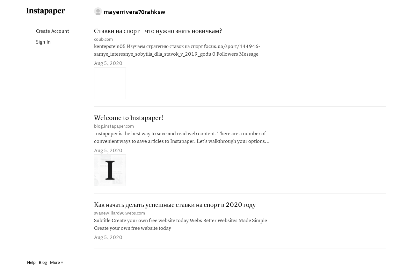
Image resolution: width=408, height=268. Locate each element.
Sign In (38, 42)
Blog (43, 262)
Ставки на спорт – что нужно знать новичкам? (158, 31)
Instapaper (46, 11)
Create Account (47, 31)
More (56, 262)
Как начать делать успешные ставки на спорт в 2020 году (175, 205)
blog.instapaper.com (114, 126)
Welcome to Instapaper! (128, 118)
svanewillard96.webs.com (119, 213)
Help (31, 262)
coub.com (103, 39)
